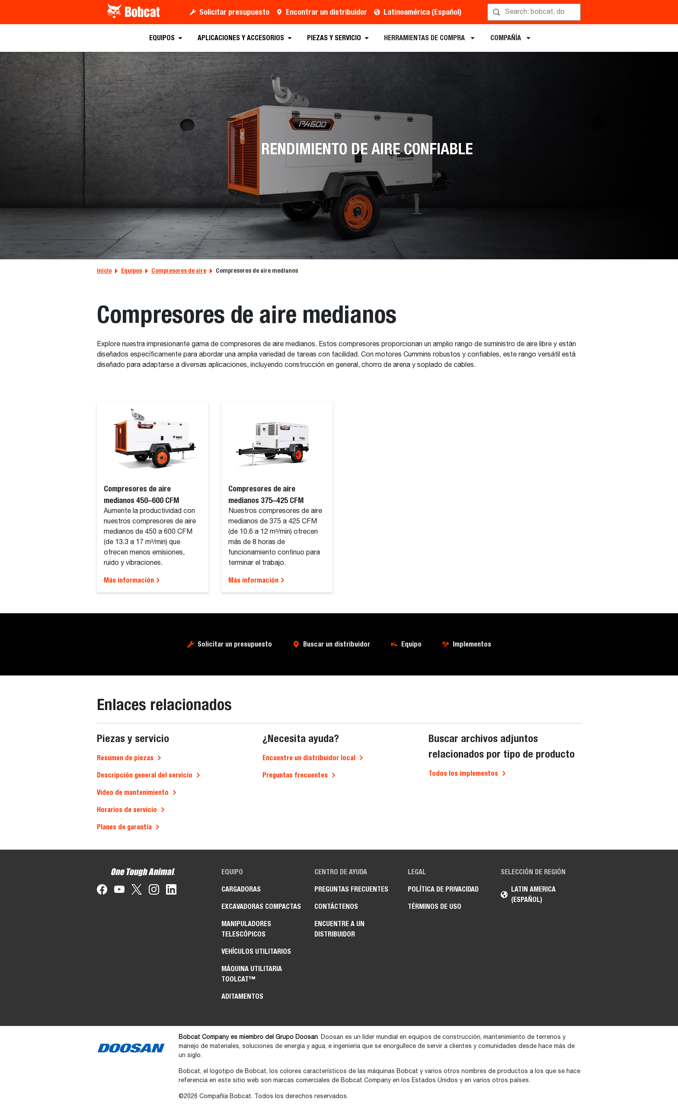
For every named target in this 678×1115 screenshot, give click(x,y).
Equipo (411, 644)
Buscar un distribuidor (336, 644)
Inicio (104, 270)
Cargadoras (241, 889)
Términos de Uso (434, 906)
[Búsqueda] (535, 12)
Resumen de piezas (125, 758)
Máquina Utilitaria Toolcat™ (251, 974)
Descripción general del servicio (144, 775)
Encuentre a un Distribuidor (339, 929)
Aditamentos (242, 996)
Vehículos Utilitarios (256, 951)
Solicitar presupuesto (234, 11)
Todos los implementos (463, 773)
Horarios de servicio (127, 810)
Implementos (472, 644)
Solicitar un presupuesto (235, 644)
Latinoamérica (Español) (422, 11)
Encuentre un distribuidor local (308, 758)
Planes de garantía (124, 827)
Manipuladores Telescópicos (246, 929)
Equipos (131, 270)
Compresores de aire (178, 270)
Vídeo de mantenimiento (133, 792)
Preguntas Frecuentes (351, 889)
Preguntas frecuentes (295, 775)
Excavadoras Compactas (261, 906)
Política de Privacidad (443, 889)
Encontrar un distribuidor (326, 11)
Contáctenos (336, 906)
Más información (132, 580)
